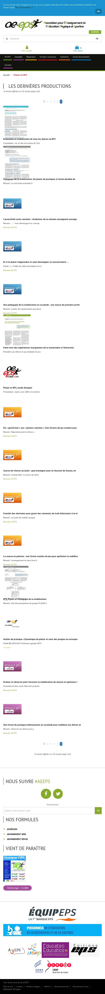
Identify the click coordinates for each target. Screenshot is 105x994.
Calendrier (64, 57)
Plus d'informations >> (24, 7)
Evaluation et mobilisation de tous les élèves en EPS (29, 139)
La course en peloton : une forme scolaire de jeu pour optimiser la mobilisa (40, 556)
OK (98, 11)
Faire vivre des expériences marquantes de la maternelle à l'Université (38, 347)
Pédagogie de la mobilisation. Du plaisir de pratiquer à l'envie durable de (39, 179)
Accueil (6, 75)
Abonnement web (16, 834)
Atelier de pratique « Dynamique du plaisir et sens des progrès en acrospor (40, 639)
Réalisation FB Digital (11, 989)
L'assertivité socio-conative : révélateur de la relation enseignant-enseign (40, 219)
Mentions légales (33, 986)
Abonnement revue (17, 839)
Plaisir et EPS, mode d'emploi (17, 387)
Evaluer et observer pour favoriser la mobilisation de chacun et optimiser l (40, 682)
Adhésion (12, 829)
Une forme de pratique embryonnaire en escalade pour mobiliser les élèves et (42, 724)
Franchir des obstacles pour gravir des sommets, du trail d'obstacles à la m (40, 513)
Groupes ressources (48, 57)
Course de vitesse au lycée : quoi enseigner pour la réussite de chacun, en (39, 470)
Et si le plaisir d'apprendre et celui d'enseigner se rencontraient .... (36, 262)
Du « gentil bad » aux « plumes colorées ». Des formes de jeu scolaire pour (40, 427)
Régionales (31, 57)
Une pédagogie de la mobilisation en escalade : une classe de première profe (41, 304)
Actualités (18, 57)
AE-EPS (8, 57)
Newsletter (53, 804)
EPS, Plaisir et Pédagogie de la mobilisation (24, 599)
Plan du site (8, 986)
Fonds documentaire (81, 57)
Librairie (8, 65)
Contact (20, 986)
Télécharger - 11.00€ (17, 887)
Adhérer (95, 32)
